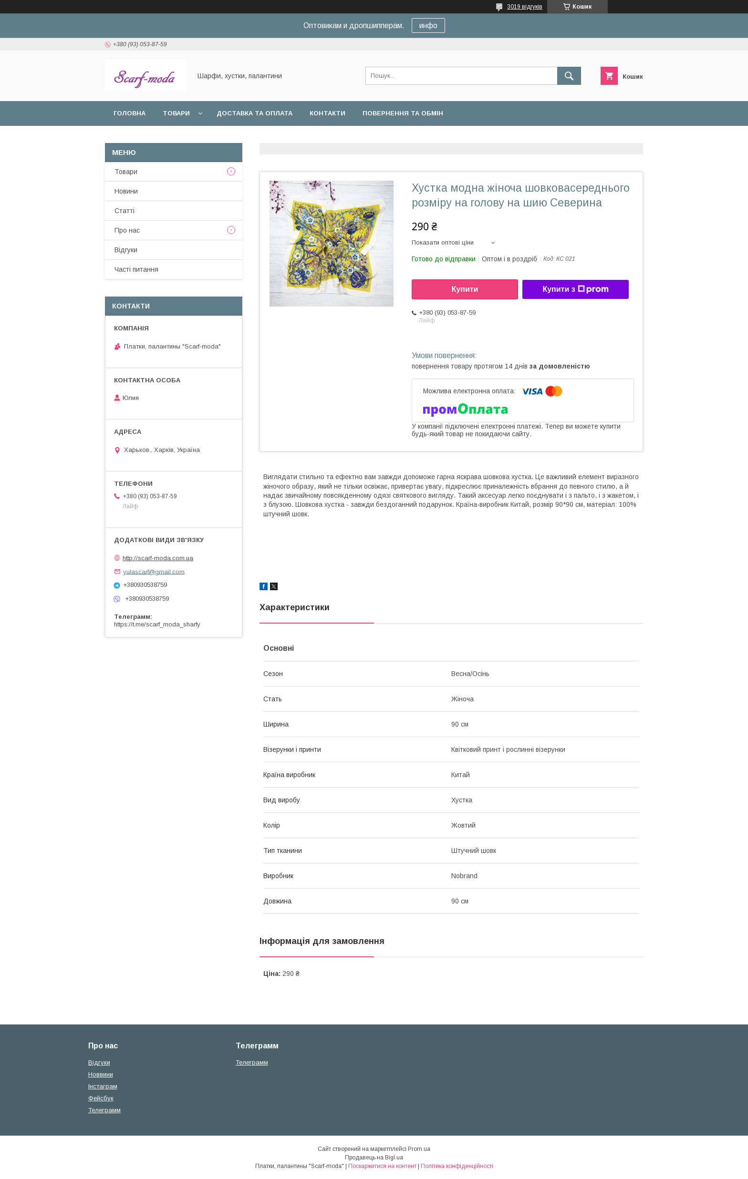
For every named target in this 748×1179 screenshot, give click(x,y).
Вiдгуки (125, 250)
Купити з (575, 289)
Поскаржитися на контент (382, 1166)
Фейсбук (101, 1098)
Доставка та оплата (254, 113)
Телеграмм (104, 1110)
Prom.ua (419, 1149)
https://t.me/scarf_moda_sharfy (157, 624)
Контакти (327, 113)
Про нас (127, 230)
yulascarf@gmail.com (154, 571)
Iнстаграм (102, 1086)
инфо (428, 25)
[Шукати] (569, 76)
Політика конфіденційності (457, 1166)
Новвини (100, 1074)
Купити (465, 289)
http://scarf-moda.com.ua (158, 558)
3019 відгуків (524, 6)
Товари (176, 113)
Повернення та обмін (403, 113)
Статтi (124, 211)
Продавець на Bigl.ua (374, 1157)
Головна (129, 113)
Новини (126, 191)
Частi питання (136, 269)
